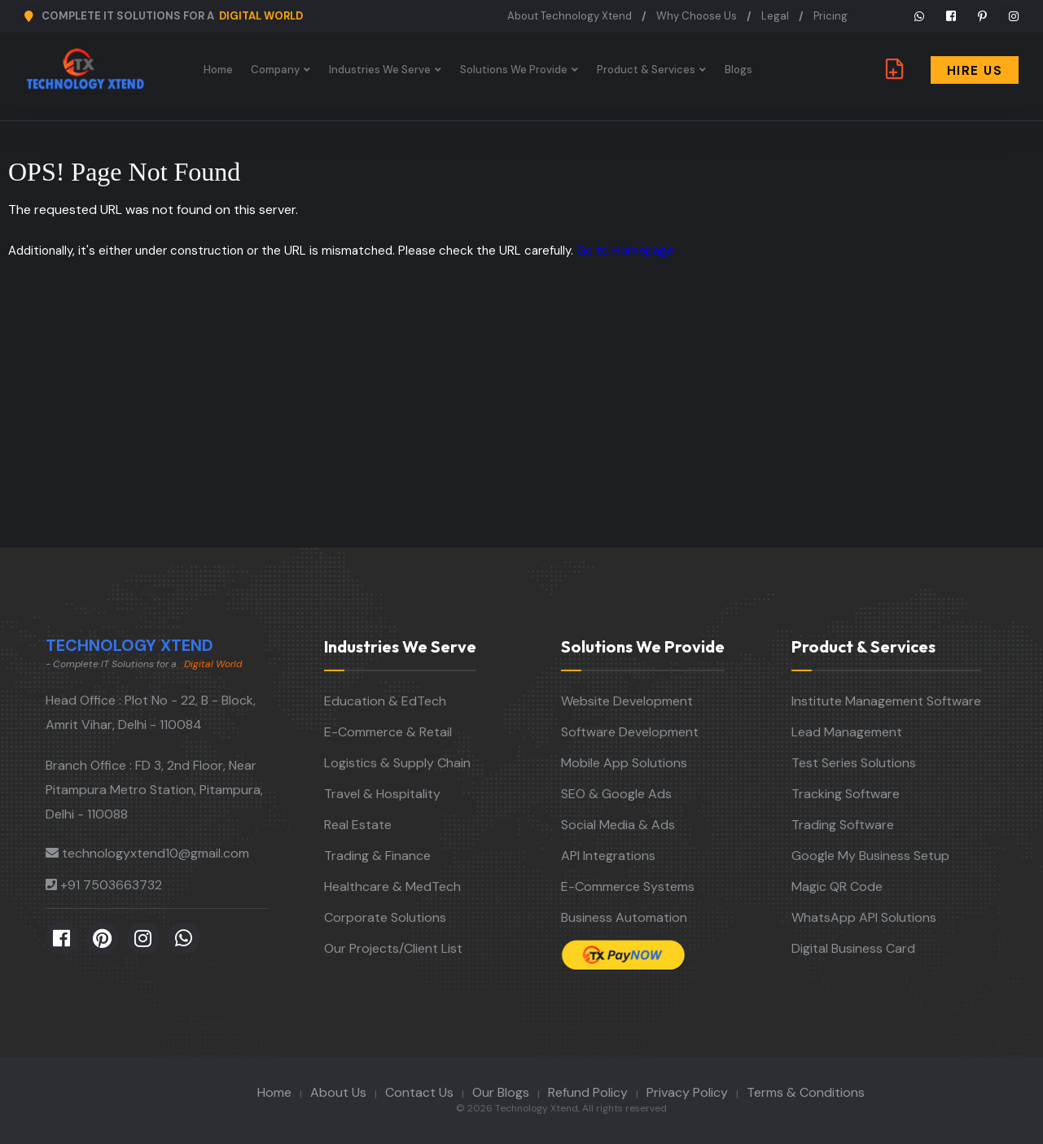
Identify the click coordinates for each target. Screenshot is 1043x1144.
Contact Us (419, 1092)
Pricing (830, 16)
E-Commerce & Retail (388, 731)
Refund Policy (588, 1092)
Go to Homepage (625, 250)
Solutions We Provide (514, 69)
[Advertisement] (521, 425)
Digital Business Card (853, 948)
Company (275, 69)
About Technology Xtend (569, 16)
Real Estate (358, 824)
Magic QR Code (837, 886)
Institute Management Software (886, 701)
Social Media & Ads (618, 824)
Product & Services (646, 69)
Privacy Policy (687, 1092)
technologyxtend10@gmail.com (155, 853)
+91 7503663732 (111, 884)
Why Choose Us (696, 16)
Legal (775, 16)
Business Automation (624, 917)
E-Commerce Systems (628, 886)
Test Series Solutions (853, 762)
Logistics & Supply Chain (397, 762)
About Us (338, 1092)
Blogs (738, 69)
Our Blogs (500, 1092)
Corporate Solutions (385, 917)
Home (218, 69)
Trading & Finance (377, 855)
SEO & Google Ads (616, 793)
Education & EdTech (385, 701)
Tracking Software (845, 793)
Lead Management (846, 731)
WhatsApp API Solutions (863, 917)
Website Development (627, 701)
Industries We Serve (380, 69)
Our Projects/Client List (393, 948)
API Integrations (608, 855)
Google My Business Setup (870, 855)
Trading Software (842, 824)
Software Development (630, 731)
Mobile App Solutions (624, 762)
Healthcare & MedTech (392, 886)
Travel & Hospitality (382, 793)
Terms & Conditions (806, 1092)
